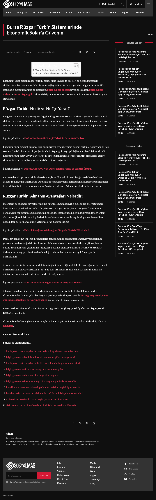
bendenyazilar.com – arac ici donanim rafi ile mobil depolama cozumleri (44, 393)
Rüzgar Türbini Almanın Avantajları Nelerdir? (56, 73)
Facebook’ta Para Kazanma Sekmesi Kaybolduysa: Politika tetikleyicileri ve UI (134, 54)
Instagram (133, 469)
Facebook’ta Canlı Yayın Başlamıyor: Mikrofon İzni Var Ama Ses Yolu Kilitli (133, 229)
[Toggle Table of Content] (74, 66)
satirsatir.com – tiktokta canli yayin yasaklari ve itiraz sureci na (39, 399)
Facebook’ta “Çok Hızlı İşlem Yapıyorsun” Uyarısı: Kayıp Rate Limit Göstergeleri (133, 126)
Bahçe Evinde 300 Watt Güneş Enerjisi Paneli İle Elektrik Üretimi (57, 168)
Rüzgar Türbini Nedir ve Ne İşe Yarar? (52, 70)
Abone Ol (44, 476)
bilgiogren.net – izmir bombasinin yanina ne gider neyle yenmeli (41, 357)
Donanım (122, 61)
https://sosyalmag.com (14, 438)
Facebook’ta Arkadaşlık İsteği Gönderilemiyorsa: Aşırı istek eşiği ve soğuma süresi (133, 91)
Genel (120, 81)
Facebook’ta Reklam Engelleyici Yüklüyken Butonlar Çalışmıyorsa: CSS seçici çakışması (132, 73)
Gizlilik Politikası (15, 482)
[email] (21, 475)
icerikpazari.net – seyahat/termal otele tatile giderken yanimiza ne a (42, 351)
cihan (9, 433)
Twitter (132, 474)
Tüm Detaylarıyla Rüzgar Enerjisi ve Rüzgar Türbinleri (53, 282)
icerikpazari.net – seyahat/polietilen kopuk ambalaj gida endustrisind (43, 363)
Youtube (132, 479)
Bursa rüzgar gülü (23, 94)
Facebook (133, 464)
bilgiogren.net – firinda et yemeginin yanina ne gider (34, 369)
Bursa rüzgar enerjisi (58, 90)
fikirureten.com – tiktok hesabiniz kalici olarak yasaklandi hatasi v (41, 405)
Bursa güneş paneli (37, 300)
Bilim (150, 33)
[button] (122, 4)
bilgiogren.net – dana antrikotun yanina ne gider (32, 375)
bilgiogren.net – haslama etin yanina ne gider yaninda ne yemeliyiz (42, 381)
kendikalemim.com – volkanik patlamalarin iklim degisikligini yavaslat (43, 387)
